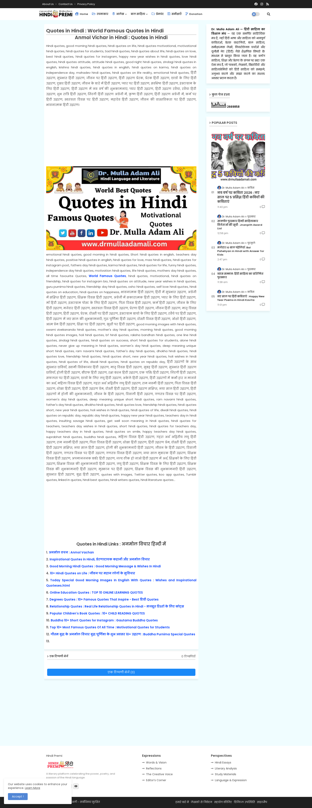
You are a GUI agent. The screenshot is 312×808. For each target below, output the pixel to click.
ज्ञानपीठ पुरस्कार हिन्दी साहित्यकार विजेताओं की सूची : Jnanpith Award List (239, 224)
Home (81, 14)
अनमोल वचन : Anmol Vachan (71, 552)
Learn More (32, 788)
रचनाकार (100, 14)
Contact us (65, 4)
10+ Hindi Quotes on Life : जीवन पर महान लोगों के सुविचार (92, 573)
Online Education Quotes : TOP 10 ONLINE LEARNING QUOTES (96, 592)
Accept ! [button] (18, 796)
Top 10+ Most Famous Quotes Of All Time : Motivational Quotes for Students (110, 627)
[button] (269, 14)
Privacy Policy (86, 4)
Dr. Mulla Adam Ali (225, 29)
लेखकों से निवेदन (201, 802)
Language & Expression (231, 780)
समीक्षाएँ (175, 14)
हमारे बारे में (182, 802)
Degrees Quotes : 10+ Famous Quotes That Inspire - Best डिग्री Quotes (104, 599)
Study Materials (225, 774)
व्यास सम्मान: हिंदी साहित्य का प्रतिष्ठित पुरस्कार (240, 275)
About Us (48, 4)
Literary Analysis (226, 768)
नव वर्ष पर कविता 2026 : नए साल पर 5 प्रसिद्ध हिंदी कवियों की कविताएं (240, 197)
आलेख (118, 14)
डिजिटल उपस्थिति (244, 802)
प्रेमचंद (158, 14)
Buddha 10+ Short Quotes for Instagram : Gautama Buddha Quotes (104, 620)
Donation (194, 14)
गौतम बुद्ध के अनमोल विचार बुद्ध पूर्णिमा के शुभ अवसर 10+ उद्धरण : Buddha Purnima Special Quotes (123, 634)
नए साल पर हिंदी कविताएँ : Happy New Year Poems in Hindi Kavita (240, 298)
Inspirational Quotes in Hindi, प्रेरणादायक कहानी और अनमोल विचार (100, 559)
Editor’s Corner (156, 780)
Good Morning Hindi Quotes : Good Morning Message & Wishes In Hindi (105, 566)
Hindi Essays (223, 762)
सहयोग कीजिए (223, 802)
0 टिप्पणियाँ (188, 656)
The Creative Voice (159, 774)
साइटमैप (262, 802)
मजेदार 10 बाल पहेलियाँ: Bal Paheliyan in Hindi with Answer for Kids (240, 251)
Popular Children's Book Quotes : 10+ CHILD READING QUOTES (97, 613)
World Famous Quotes (107, 276)
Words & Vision (156, 762)
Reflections (154, 768)
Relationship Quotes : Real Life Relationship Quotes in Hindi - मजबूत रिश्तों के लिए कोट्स (117, 606)
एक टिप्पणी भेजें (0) (121, 672)
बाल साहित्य (138, 14)
